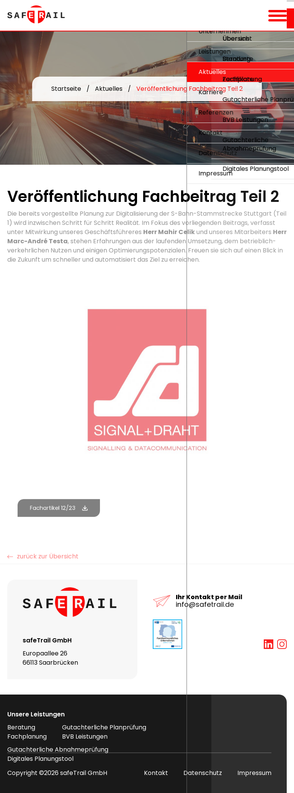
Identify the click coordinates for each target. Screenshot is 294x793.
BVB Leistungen (85, 736)
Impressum (254, 772)
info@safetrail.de (205, 604)
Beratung (21, 727)
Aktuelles (108, 88)
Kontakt (156, 772)
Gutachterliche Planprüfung (104, 727)
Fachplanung (27, 736)
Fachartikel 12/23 (53, 508)
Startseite (66, 88)
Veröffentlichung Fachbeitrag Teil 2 (189, 88)
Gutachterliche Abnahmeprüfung (57, 749)
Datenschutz (202, 772)
